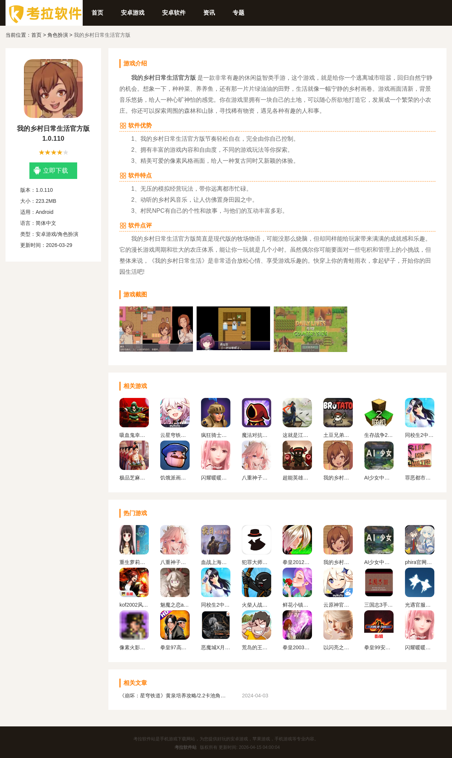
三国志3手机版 (379, 605)
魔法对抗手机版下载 (256, 435)
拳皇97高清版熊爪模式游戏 (175, 647)
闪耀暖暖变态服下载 (215, 478)
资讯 (209, 13)
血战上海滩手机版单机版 (215, 562)
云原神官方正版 (338, 605)
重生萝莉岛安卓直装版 (134, 562)
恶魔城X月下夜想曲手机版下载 (215, 647)
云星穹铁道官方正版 (175, 435)
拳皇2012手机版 (297, 562)
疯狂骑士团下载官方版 (215, 435)
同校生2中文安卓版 (419, 435)
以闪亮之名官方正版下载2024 (338, 647)
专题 (238, 13)
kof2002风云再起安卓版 (134, 605)
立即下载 (51, 170)
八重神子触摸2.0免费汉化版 (256, 478)
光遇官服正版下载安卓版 (419, 605)
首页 (97, 13)
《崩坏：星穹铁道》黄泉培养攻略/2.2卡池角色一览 (174, 695)
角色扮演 (57, 35)
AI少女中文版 (379, 478)
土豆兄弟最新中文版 (338, 435)
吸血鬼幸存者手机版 (134, 435)
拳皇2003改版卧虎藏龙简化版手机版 (297, 647)
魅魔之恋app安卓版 (175, 605)
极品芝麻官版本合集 (134, 478)
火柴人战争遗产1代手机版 (256, 605)
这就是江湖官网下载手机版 (297, 435)
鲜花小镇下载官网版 (297, 605)
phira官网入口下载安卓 (419, 562)
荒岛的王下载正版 (256, 647)
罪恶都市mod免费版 (419, 478)
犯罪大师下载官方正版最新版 (256, 562)
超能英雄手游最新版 (297, 478)
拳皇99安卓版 (379, 647)
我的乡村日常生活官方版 (338, 478)
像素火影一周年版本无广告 (134, 647)
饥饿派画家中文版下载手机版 (175, 478)
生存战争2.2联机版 (379, 435)
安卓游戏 (132, 13)
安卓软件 (174, 13)
